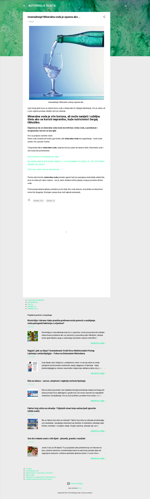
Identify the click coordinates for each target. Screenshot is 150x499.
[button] (104, 17)
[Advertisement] (119, 47)
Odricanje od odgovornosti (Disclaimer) (41, 477)
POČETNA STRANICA (36, 300)
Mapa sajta (30, 475)
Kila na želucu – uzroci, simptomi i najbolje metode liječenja (56, 381)
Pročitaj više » (98, 343)
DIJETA (30, 304)
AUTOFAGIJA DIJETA (42, 5)
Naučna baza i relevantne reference (39, 473)
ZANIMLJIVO (38, 201)
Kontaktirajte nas (32, 471)
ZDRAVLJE (50, 201)
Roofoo (80, 488)
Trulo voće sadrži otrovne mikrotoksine (43, 169)
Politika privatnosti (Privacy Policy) (39, 479)
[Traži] (125, 6)
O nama (29, 469)
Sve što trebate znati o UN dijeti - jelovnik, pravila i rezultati (56, 438)
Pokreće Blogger (75, 483)
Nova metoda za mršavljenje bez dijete (43, 157)
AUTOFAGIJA (33, 302)
